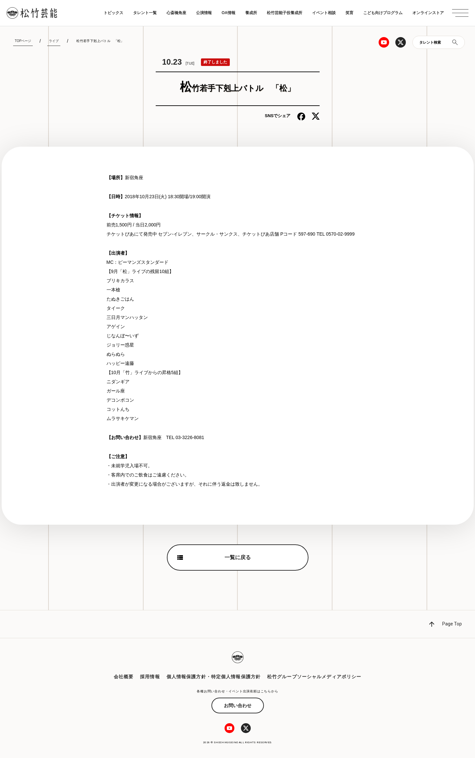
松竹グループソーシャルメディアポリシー (314, 676)
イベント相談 (324, 13)
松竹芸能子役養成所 (284, 13)
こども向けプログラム (383, 13)
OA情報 (228, 13)
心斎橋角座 (176, 13)
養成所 (251, 13)
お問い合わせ (237, 705)
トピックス (113, 13)
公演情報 (204, 13)
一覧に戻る (238, 557)
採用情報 (150, 676)
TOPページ (23, 41)
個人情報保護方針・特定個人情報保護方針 (214, 676)
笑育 (349, 13)
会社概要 (123, 676)
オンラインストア (428, 13)
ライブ (54, 41)
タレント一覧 (145, 13)
